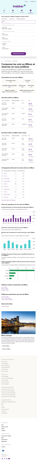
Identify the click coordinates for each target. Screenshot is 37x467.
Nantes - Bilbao (4, 288)
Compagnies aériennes (6, 399)
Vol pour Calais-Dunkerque (7, 299)
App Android (4, 439)
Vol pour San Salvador (6, 298)
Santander (30, 340)
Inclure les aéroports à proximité (8, 25)
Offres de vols (4, 426)
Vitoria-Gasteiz (21, 340)
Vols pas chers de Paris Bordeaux (8, 396)
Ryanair (5, 173)
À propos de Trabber (6, 435)
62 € (30, 144)
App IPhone (4, 441)
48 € (30, 109)
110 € (30, 160)
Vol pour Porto (4, 374)
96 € (30, 149)
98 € (30, 155)
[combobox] (18, 22)
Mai (2, 405)
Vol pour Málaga (4, 376)
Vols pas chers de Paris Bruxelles (8, 394)
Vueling (9, 86)
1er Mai (2, 407)
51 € (30, 114)
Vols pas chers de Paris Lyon (7, 389)
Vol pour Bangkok (5, 383)
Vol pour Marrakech (5, 367)
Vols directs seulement (7, 41)
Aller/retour (5, 18)
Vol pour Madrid (4, 363)
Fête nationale (4, 413)
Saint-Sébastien (7, 341)
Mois (2, 403)
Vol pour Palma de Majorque (7, 378)
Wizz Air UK (6, 186)
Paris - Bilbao (4, 287)
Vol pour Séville (4, 380)
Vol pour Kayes (4, 369)
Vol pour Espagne (5, 306)
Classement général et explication (8, 200)
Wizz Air (5, 175)
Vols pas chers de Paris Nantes (8, 391)
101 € (30, 139)
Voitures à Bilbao (6, 349)
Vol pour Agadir (4, 371)
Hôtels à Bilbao (5, 346)
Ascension (3, 411)
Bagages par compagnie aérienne (8, 401)
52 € (30, 125)
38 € (30, 104)
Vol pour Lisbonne (5, 382)
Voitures (3, 430)
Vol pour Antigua (4, 296)
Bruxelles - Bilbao (5, 290)
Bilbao (13, 340)
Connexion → (33, 1)
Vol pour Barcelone (5, 365)
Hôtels (2, 428)
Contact (3, 446)
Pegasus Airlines (7, 181)
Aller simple (12, 18)
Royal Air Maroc (7, 194)
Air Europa (6, 197)
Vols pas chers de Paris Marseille (8, 392)
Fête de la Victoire (5, 409)
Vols (2, 424)
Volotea (5, 191)
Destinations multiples (21, 18)
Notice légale (3, 456)
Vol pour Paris (4, 361)
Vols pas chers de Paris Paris (7, 387)
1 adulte (3, 44)
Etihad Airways (6, 189)
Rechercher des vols (18, 53)
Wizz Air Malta (6, 178)
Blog (2, 437)
